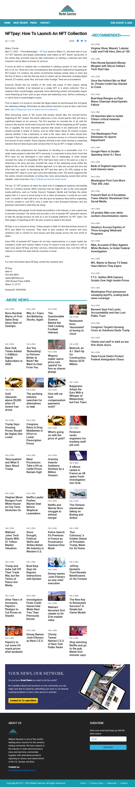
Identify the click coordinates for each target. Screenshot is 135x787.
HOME (7, 23)
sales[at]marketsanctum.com (21, 770)
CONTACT (45, 23)
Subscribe (108, 747)
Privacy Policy (96, 783)
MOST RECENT (20, 23)
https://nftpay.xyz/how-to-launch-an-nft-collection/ (34, 109)
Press (33, 23)
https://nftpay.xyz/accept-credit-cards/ (48, 179)
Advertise (111, 783)
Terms (83, 783)
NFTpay (43, 51)
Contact (123, 783)
